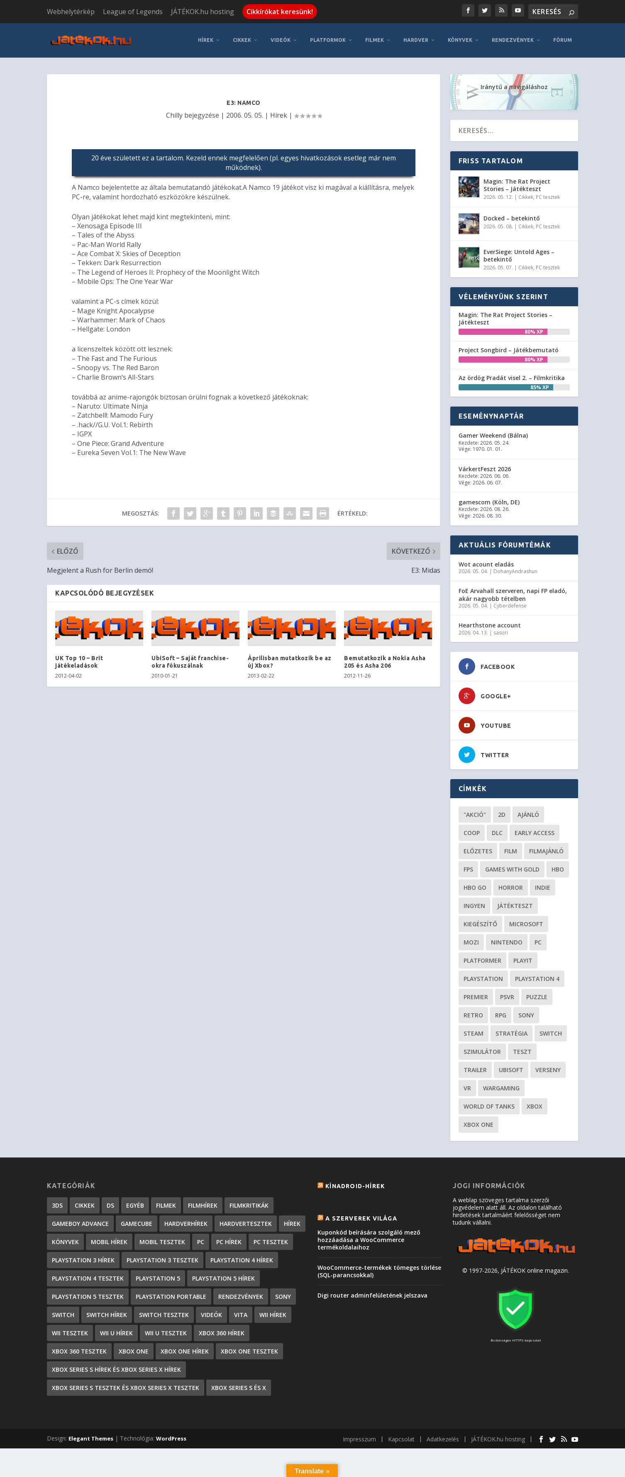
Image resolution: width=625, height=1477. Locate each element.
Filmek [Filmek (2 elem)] (166, 1204)
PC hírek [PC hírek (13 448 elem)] (229, 1241)
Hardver (415, 38)
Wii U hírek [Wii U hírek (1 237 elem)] (116, 1332)
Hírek (205, 38)
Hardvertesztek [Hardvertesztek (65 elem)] (246, 1222)
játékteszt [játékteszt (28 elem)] (515, 904)
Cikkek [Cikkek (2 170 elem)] (85, 1204)
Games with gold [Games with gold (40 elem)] (512, 868)
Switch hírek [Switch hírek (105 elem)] (106, 1313)
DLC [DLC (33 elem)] (497, 831)
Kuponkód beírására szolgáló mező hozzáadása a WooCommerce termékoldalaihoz (368, 1238)
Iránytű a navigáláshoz (514, 86)
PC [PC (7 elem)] (200, 1241)
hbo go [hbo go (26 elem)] (475, 886)
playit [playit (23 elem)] (522, 959)
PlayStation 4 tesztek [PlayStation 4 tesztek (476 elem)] (88, 1277)
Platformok (328, 38)
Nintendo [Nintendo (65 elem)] (506, 941)
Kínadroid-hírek (355, 1185)
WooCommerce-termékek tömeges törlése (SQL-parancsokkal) (379, 1270)
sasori (500, 631)
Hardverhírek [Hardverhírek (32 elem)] (186, 1222)
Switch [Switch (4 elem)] (63, 1313)
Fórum (562, 38)
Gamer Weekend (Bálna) (493, 434)
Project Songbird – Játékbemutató (509, 349)
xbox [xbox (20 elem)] (534, 1105)
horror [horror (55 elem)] (510, 886)
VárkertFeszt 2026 (485, 468)
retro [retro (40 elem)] (473, 1014)
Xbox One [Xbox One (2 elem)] (134, 1350)
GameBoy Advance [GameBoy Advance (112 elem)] (80, 1222)
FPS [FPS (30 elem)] (468, 868)
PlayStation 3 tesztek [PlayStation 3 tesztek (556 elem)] (162, 1259)
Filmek (374, 38)
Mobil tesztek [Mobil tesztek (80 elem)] (162, 1241)
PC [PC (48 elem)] (538, 941)
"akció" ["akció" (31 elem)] (475, 813)
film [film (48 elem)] (510, 850)
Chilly (174, 114)
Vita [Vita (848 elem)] (240, 1313)
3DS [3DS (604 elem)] (57, 1204)
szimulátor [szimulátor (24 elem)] (482, 1050)
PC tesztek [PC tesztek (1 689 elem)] (271, 1241)
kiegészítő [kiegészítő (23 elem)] (480, 923)
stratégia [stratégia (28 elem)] (511, 1032)
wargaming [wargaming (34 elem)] (501, 1087)
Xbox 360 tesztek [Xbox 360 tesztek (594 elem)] (79, 1350)
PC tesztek (548, 195)
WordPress (171, 1437)
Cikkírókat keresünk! (280, 11)
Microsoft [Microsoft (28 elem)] (526, 923)
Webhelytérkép (71, 11)
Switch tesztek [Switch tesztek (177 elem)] (164, 1313)
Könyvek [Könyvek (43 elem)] (65, 1241)
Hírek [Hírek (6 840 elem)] (292, 1222)
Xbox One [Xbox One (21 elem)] (478, 1123)
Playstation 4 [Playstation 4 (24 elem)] (537, 977)
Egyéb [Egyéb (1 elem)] (135, 1204)
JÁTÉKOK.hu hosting (202, 11)
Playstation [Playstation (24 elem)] (483, 977)
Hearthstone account (490, 624)
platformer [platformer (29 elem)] (482, 959)
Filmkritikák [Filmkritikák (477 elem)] (249, 1204)
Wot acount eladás (486, 563)
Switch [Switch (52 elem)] (551, 1032)
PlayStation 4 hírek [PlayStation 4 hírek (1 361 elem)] (241, 1259)
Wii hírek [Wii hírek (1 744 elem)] (272, 1313)
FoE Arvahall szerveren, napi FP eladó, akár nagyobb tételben (513, 593)
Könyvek (460, 38)
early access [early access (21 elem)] (534, 831)
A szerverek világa (361, 1217)
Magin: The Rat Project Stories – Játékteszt (516, 183)
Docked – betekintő (511, 217)
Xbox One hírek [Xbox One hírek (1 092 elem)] (185, 1350)
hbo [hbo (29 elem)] (558, 868)
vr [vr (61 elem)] (467, 1087)
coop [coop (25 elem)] (472, 831)
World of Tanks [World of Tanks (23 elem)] (489, 1105)
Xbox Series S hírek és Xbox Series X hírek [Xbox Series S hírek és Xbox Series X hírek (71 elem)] (116, 1368)
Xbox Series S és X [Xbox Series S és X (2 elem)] (238, 1386)
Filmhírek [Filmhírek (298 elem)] (202, 1204)
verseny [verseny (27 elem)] (548, 1069)
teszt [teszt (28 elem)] (522, 1050)
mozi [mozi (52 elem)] (471, 941)
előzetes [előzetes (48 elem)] (478, 850)
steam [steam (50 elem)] (473, 1032)
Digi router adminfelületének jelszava (372, 1294)
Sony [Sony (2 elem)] (283, 1295)
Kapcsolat (401, 1438)
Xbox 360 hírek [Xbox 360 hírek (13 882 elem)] (221, 1332)
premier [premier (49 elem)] (476, 996)
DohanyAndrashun (515, 570)
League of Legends (133, 11)
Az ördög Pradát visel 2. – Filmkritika (512, 376)
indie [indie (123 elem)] (542, 886)
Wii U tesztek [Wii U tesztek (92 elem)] (166, 1332)
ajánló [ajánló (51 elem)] (528, 813)
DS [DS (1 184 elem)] (110, 1204)
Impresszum (359, 1438)
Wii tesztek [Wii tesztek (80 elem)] (70, 1332)
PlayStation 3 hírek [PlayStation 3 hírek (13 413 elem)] (83, 1259)
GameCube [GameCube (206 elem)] (136, 1222)
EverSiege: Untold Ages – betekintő (518, 254)
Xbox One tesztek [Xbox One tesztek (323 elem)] (249, 1350)
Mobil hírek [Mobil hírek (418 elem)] (109, 1241)
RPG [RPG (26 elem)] (500, 1014)
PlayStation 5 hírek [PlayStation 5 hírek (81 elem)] (223, 1277)
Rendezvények (513, 38)
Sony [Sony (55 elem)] (526, 1014)
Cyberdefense (510, 604)
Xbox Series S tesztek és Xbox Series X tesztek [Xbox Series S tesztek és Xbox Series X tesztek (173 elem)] (125, 1386)
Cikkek (242, 38)
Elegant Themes (90, 1437)
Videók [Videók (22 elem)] (211, 1313)
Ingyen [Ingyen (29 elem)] (474, 904)
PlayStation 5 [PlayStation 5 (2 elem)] (158, 1277)
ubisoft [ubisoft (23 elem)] (511, 1069)
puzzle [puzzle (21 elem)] (536, 996)
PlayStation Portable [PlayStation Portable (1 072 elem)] (171, 1295)
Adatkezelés (443, 1438)
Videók (281, 38)
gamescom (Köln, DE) (489, 501)
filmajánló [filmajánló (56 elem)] (546, 850)
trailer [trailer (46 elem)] (475, 1069)
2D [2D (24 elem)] (501, 813)
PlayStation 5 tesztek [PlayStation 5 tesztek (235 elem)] (88, 1295)
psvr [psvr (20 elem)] (507, 996)
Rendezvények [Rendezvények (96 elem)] (240, 1295)
